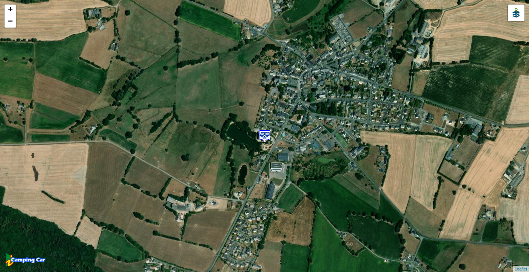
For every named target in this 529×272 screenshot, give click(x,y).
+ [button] (10, 10)
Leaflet (521, 269)
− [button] (10, 22)
